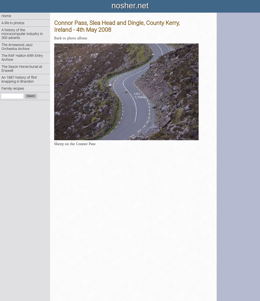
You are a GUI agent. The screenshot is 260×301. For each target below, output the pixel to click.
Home (6, 16)
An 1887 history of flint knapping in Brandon (19, 79)
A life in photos (12, 23)
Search (30, 96)
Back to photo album (70, 38)
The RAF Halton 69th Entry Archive (22, 58)
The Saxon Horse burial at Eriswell (21, 69)
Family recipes (12, 88)
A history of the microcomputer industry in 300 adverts (22, 34)
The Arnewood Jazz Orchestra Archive (17, 47)
